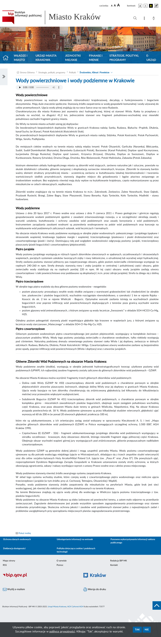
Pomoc (60, 565)
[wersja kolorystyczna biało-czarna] (145, 5)
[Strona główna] (6, 58)
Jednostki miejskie (73, 57)
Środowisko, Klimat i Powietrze (94, 73)
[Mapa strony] (145, 19)
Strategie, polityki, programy (124, 57)
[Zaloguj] (154, 19)
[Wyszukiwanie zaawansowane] (135, 18)
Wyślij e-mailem (14, 589)
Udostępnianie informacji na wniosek (75, 539)
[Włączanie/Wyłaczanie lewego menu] (4, 77)
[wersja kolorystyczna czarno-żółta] (151, 5)
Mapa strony (9, 561)
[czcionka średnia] (115, 6)
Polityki (72, 73)
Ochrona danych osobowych (17, 539)
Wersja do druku (94, 589)
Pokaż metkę (25, 533)
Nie (147, 629)
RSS (5, 565)
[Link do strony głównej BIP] (56, 17)
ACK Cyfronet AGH (75, 607)
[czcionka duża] (121, 5)
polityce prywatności (62, 631)
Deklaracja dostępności (14, 548)
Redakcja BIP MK (118, 561)
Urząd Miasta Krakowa (46, 57)
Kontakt (114, 565)
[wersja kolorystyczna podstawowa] (140, 5)
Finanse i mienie (95, 57)
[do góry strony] (157, 605)
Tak (137, 629)
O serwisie (62, 561)
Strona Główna (27, 73)
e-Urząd (151, 57)
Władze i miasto (20, 57)
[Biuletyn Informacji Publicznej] (40, 577)
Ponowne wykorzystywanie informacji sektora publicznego (133, 541)
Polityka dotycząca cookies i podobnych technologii (76, 550)
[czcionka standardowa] (112, 6)
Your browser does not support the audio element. (39, 87)
